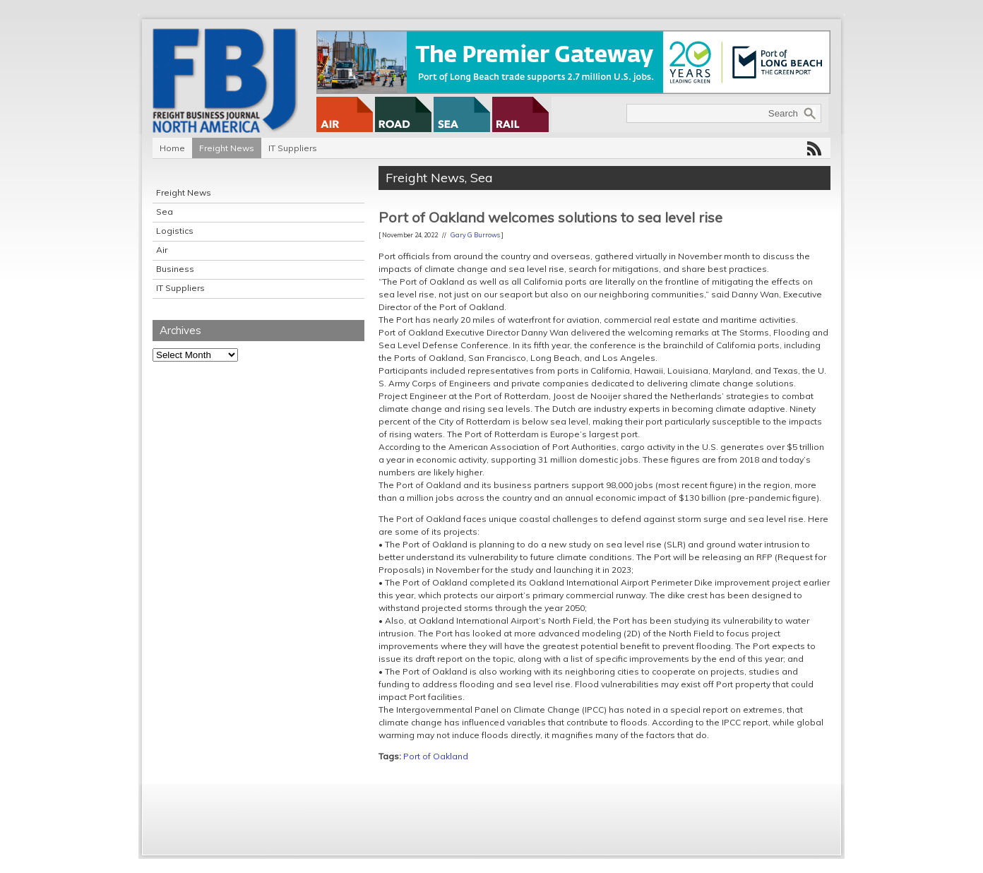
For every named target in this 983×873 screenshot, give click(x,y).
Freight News (226, 148)
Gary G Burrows (475, 235)
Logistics (174, 230)
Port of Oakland (435, 756)
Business (175, 268)
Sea (164, 211)
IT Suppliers (292, 148)
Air (161, 249)
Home (172, 148)
